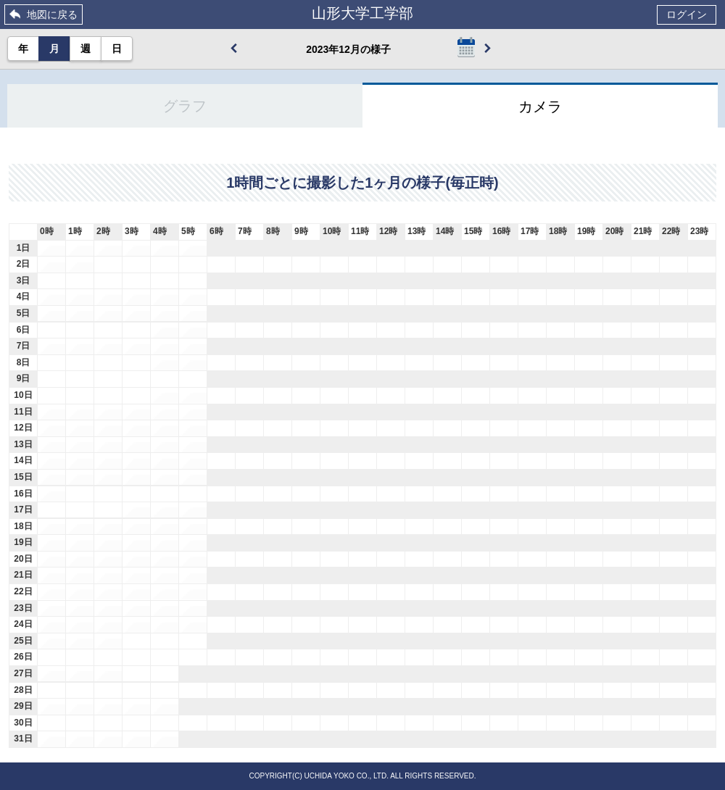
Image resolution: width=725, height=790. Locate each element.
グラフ (185, 106)
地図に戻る (52, 14)
